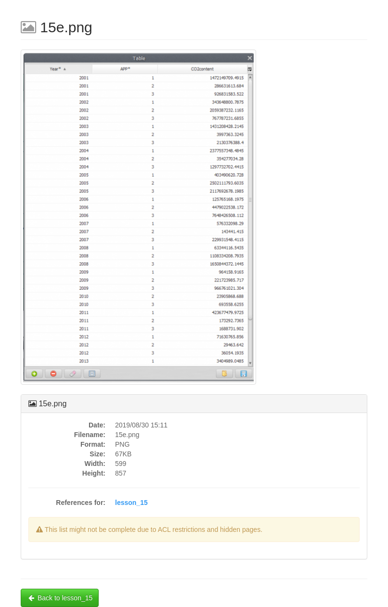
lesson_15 (131, 502)
